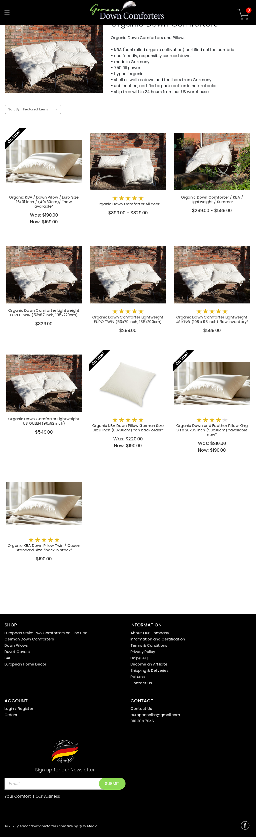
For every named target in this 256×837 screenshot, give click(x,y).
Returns (137, 676)
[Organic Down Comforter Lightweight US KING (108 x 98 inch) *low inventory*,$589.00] (212, 274)
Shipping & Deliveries (149, 670)
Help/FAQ (139, 657)
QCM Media (88, 826)
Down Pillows (16, 645)
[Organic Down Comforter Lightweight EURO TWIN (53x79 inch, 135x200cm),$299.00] (128, 274)
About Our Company (149, 632)
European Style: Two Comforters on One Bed (46, 632)
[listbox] (41, 109)
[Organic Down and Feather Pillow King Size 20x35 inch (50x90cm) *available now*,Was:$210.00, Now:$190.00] (212, 383)
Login (9, 708)
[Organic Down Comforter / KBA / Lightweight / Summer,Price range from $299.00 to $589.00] (212, 161)
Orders (10, 714)
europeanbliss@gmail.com (155, 714)
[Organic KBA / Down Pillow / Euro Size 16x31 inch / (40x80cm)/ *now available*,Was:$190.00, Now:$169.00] (44, 161)
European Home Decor (25, 664)
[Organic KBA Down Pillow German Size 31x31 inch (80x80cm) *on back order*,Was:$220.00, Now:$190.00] (128, 383)
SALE (8, 657)
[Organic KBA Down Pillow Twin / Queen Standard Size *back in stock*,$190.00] (44, 503)
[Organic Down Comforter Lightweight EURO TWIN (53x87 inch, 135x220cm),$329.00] (44, 274)
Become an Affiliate (149, 664)
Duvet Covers (17, 651)
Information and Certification (157, 639)
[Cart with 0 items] (243, 15)
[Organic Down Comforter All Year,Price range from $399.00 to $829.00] (128, 161)
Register (25, 708)
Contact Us (141, 683)
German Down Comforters (29, 639)
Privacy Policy (142, 651)
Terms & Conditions (148, 645)
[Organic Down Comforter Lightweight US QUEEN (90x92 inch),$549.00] (44, 383)
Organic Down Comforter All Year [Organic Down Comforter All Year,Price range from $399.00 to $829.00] (128, 204)
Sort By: (14, 109)
